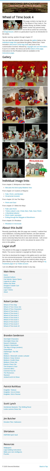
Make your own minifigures (13, 452)
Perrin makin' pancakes (13, 215)
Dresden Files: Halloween (12, 422)
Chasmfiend (8, 349)
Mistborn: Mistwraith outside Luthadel (16, 356)
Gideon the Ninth (9, 283)
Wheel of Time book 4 (11, 317)
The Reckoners (9, 373)
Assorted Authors (9, 277)
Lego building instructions (12, 450)
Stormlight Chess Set (11, 341)
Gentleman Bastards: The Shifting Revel (17, 407)
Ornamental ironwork (12, 196)
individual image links (9, 42)
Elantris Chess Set (10, 364)
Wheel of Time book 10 (11, 326)
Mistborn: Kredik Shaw (11, 360)
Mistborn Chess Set (10, 362)
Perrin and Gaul (10, 202)
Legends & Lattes (10, 281)
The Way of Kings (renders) (13, 347)
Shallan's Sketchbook (11, 345)
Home (6, 275)
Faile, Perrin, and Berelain (14, 194)
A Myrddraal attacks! (12, 213)
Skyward (7, 375)
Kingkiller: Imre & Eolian (12, 392)
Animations (7, 288)
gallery (34, 40)
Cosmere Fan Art (9, 371)
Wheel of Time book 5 (11, 320)
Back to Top (44, 466)
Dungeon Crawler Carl (11, 285)
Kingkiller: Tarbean (10, 390)
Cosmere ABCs (9, 368)
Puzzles (6, 454)
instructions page (8, 53)
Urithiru (6, 354)
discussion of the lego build (19, 44)
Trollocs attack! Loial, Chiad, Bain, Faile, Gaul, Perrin (23, 211)
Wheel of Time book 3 (11, 315)
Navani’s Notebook (10, 343)
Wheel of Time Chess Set (12, 307)
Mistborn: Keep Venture (12, 358)
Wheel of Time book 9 (11, 324)
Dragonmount (8, 32)
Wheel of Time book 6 (11, 322)
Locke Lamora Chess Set (12, 409)
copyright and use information (37, 47)
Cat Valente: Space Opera (13, 279)
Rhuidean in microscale (13, 224)
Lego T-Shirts (8, 290)
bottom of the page (36, 49)
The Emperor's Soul (10, 366)
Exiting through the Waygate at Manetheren (20, 217)
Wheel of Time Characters (12, 309)
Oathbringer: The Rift (11, 352)
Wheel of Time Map (10, 305)
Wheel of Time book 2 (11, 313)
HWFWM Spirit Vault (11, 435)
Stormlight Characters (11, 339)
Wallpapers (7, 448)
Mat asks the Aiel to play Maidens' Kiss (18, 188)
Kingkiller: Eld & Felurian (12, 394)
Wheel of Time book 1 (11, 311)
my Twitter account (21, 264)
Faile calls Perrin (11, 209)
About (6, 292)
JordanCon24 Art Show (12, 377)
